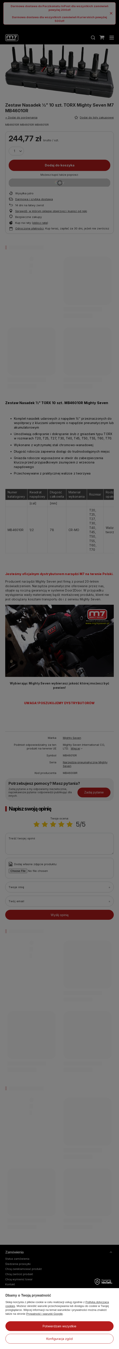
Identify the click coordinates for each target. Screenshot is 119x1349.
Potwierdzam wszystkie (59, 1326)
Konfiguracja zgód (59, 1339)
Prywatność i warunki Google (44, 1313)
